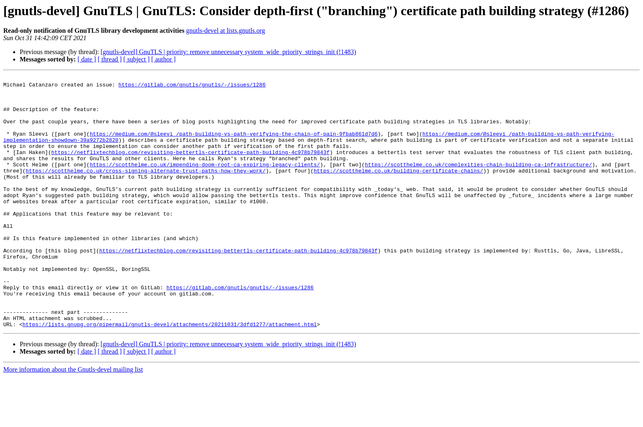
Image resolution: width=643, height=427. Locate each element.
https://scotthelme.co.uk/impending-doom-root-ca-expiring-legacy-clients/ (205, 182)
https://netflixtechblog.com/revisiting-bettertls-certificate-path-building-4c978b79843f (190, 168)
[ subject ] (136, 59)
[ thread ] (110, 59)
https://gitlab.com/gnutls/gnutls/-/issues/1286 (192, 87)
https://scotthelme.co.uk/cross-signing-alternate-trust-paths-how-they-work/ (146, 190)
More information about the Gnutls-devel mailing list (73, 419)
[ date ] (87, 59)
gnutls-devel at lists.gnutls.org (225, 30)
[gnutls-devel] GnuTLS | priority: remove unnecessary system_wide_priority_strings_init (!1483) (228, 51)
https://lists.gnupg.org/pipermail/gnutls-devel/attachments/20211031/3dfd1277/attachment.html (170, 374)
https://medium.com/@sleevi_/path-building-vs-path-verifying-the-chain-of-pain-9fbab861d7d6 (234, 146)
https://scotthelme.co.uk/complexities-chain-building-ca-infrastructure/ (478, 182)
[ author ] (163, 59)
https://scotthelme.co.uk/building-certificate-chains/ (398, 190)
